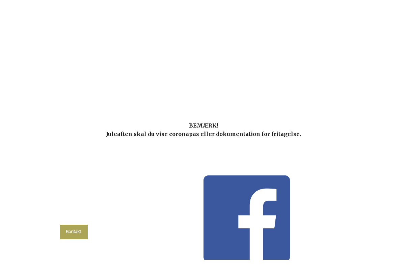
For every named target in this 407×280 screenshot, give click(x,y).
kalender (140, 87)
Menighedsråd (238, 87)
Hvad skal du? (91, 87)
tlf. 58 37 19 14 (74, 217)
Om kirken (285, 87)
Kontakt (323, 87)
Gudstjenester (186, 87)
